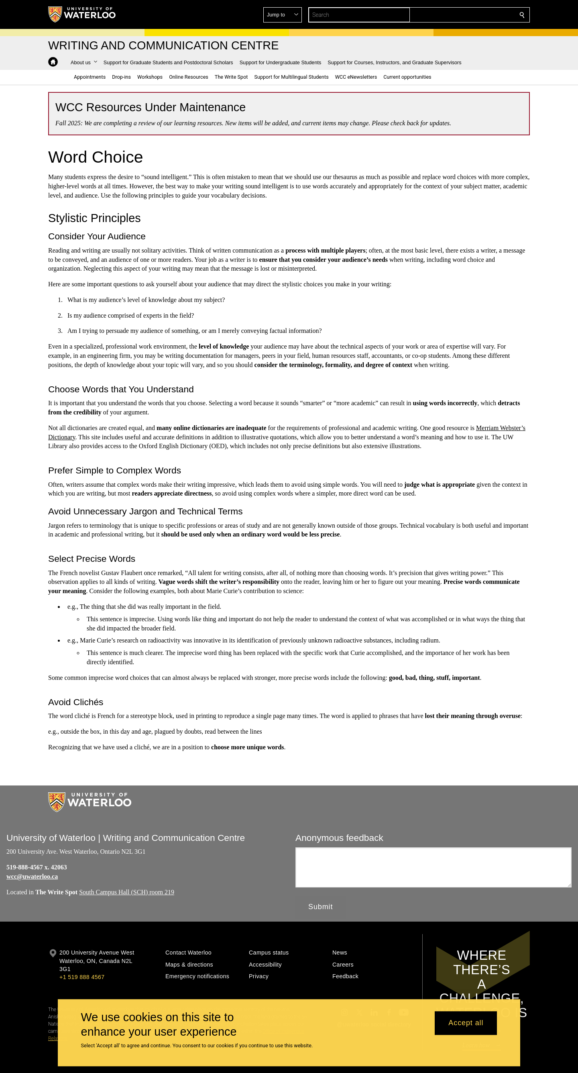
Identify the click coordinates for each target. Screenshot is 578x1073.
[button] (464, 15)
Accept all (465, 1023)
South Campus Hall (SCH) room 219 (126, 891)
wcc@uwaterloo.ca (32, 876)
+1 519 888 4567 (81, 977)
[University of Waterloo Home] (82, 14)
